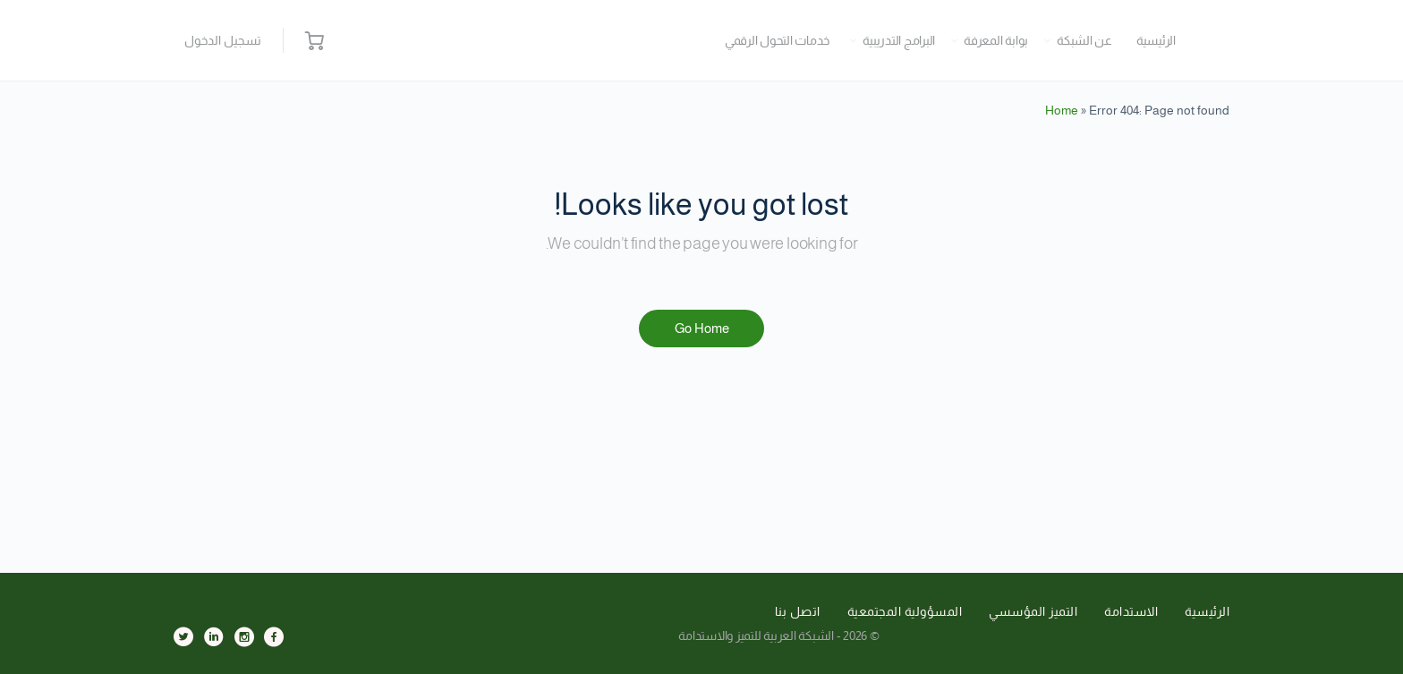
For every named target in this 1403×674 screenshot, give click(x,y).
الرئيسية (1156, 40)
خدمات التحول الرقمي (777, 40)
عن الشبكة (1084, 40)
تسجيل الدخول (222, 40)
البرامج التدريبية (899, 40)
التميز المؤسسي (1033, 611)
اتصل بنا (798, 611)
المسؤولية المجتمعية (905, 611)
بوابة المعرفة (996, 40)
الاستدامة (1131, 611)
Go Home (702, 328)
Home (1061, 110)
